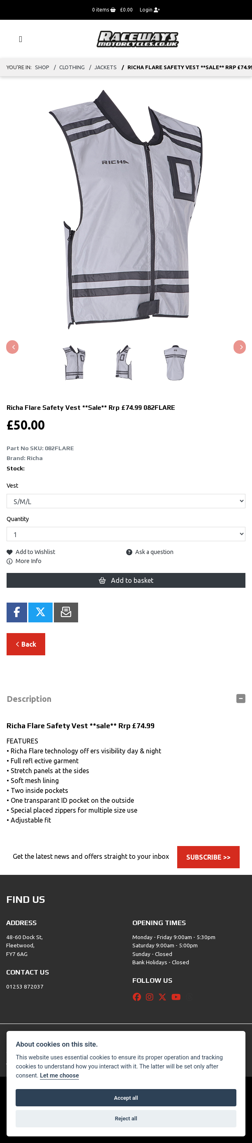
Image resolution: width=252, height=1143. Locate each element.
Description (29, 699)
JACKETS (106, 67)
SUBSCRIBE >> (208, 857)
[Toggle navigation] (17, 39)
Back (26, 644)
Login (150, 9)
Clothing (72, 67)
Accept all (126, 1098)
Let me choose (59, 1075)
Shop (42, 67)
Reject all (126, 1118)
